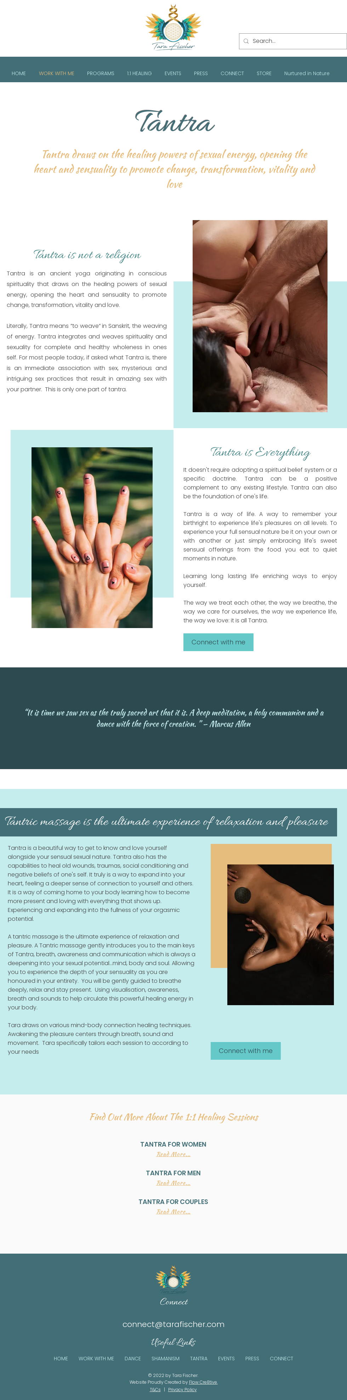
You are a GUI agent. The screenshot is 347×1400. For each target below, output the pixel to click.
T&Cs (155, 1390)
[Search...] (292, 41)
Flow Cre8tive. (203, 1382)
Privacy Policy (182, 1390)
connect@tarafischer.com (173, 1324)
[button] (101, 73)
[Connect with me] (218, 642)
